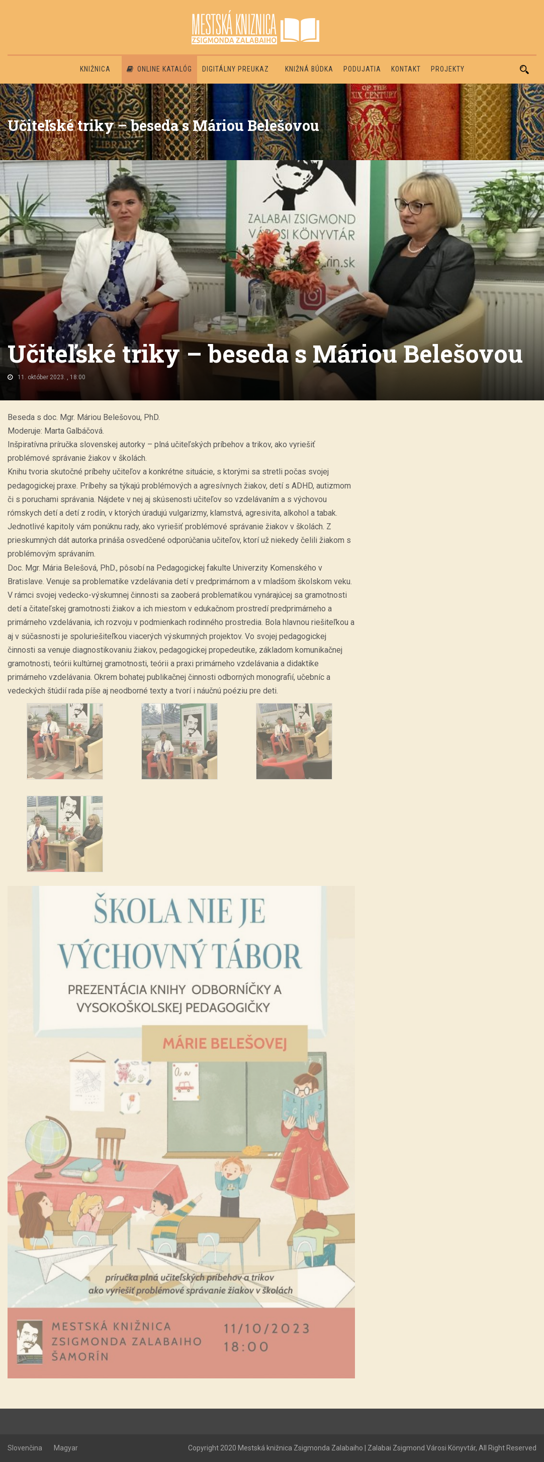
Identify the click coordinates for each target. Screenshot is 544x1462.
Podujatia (362, 69)
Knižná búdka (309, 69)
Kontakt (406, 69)
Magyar (66, 1448)
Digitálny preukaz (235, 69)
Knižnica (95, 69)
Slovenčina (25, 1448)
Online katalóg (159, 69)
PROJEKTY (448, 69)
